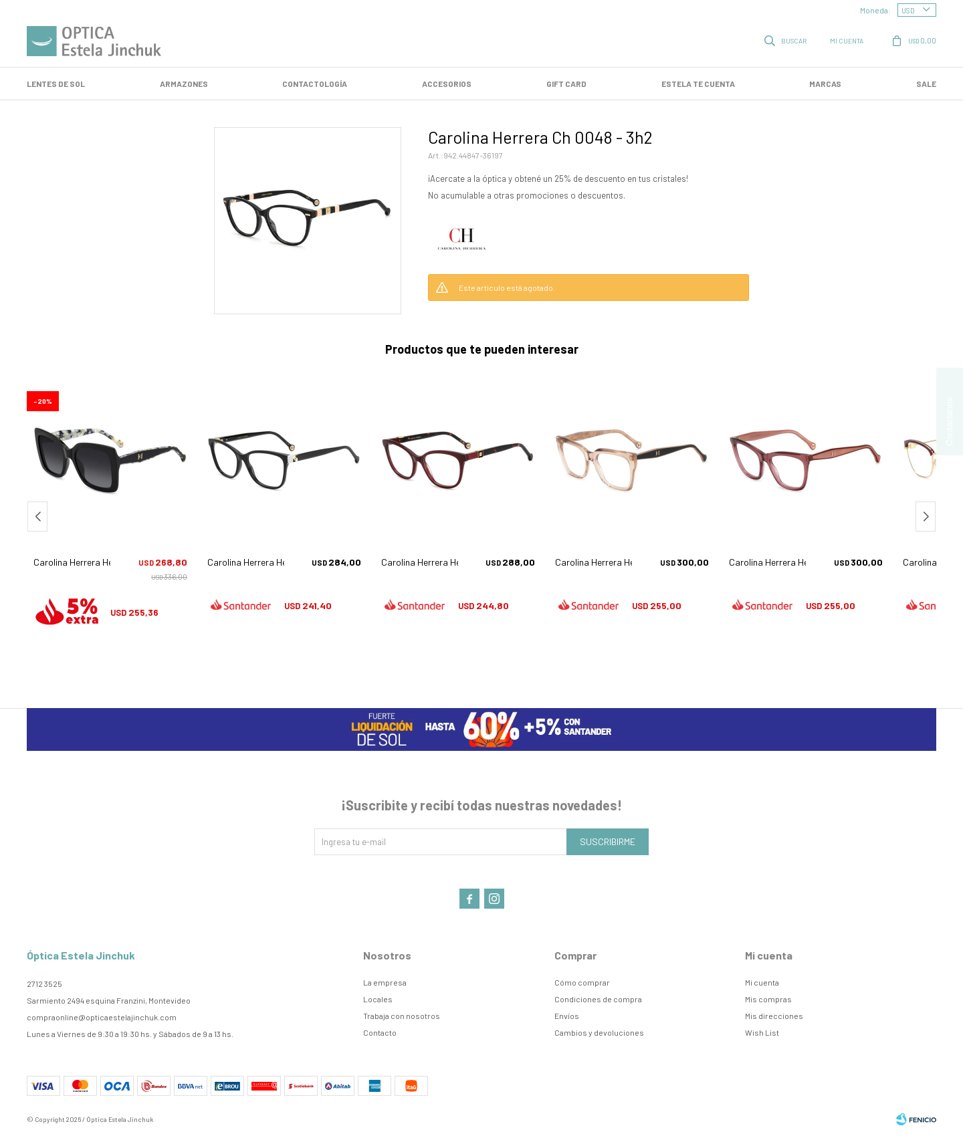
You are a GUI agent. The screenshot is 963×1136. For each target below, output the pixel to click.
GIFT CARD (566, 83)
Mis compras (768, 999)
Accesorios (446, 83)
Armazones (184, 83)
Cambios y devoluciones (599, 1032)
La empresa (385, 982)
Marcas (825, 83)
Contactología (314, 83)
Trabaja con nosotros (401, 1015)
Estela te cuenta (698, 83)
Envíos (566, 1015)
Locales (378, 999)
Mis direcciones (774, 1015)
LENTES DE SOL (56, 83)
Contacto (380, 1032)
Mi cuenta (762, 982)
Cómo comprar (582, 982)
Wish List (762, 1032)
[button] (926, 516)
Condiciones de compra (598, 999)
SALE (926, 83)
